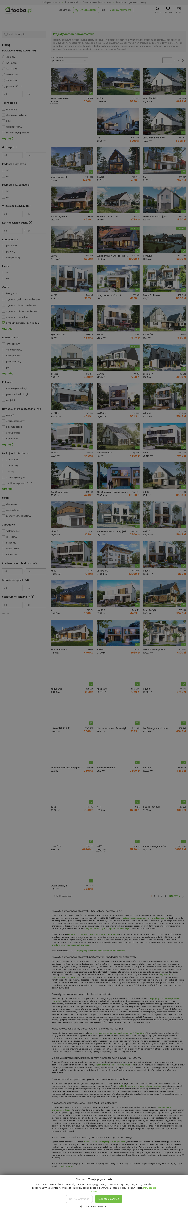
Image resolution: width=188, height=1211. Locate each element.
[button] (94, 1206)
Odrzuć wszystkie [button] (79, 1199)
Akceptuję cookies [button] (108, 1199)
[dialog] (94, 605)
